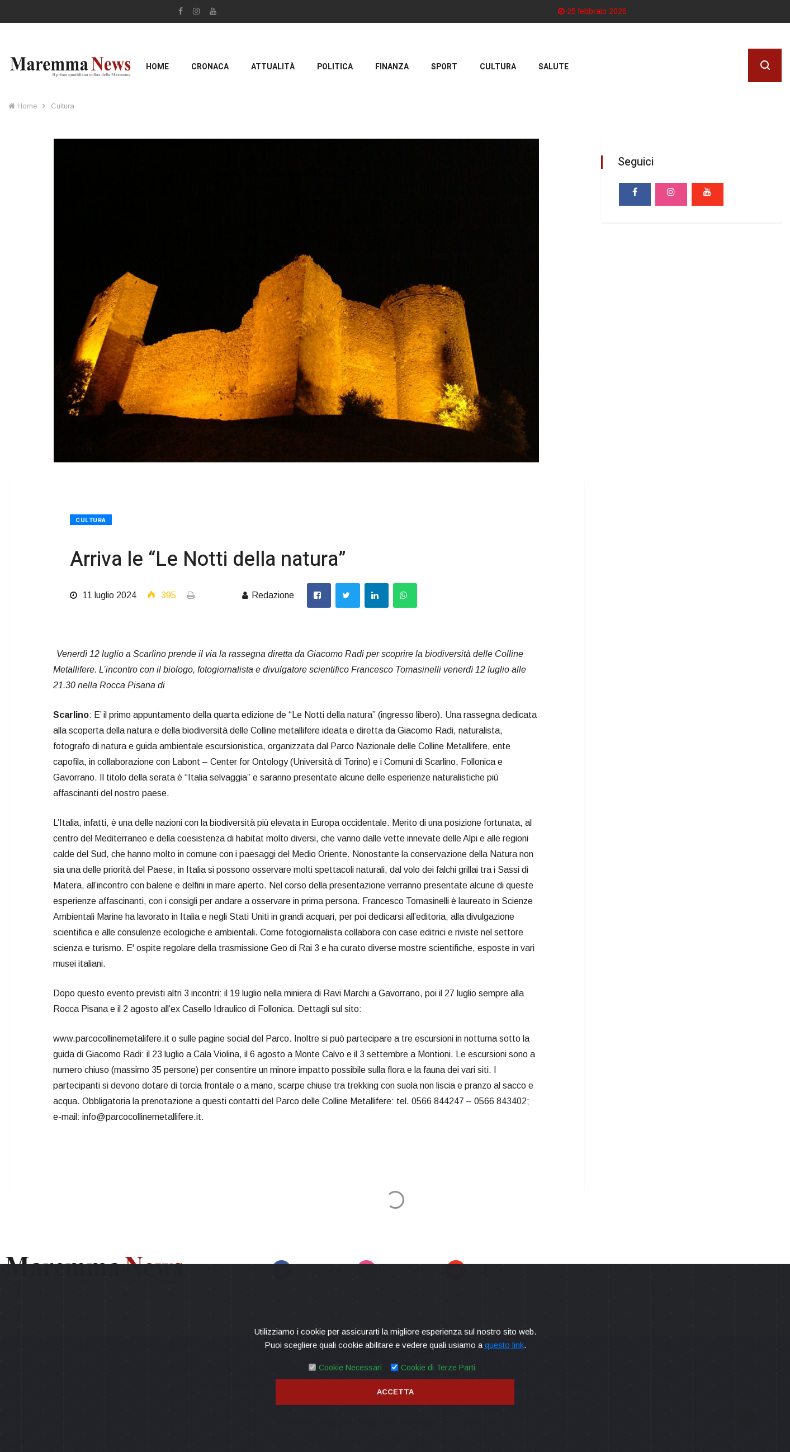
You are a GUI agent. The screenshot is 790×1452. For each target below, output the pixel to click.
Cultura (62, 106)
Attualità (273, 67)
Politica (335, 67)
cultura (498, 67)
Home (157, 67)
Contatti (421, 1356)
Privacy (368, 1356)
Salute (553, 67)
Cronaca (210, 67)
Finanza (392, 67)
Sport (444, 67)
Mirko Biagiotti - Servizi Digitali (417, 1431)
